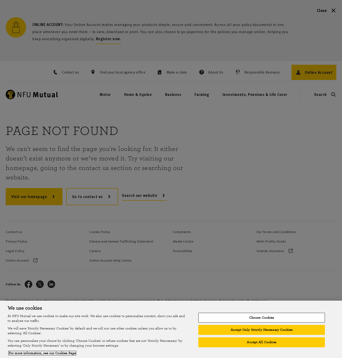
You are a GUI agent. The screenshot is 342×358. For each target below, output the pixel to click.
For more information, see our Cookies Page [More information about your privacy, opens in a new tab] (42, 353)
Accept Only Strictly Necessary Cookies (262, 330)
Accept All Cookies (261, 342)
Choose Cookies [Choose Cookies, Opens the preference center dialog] (261, 317)
